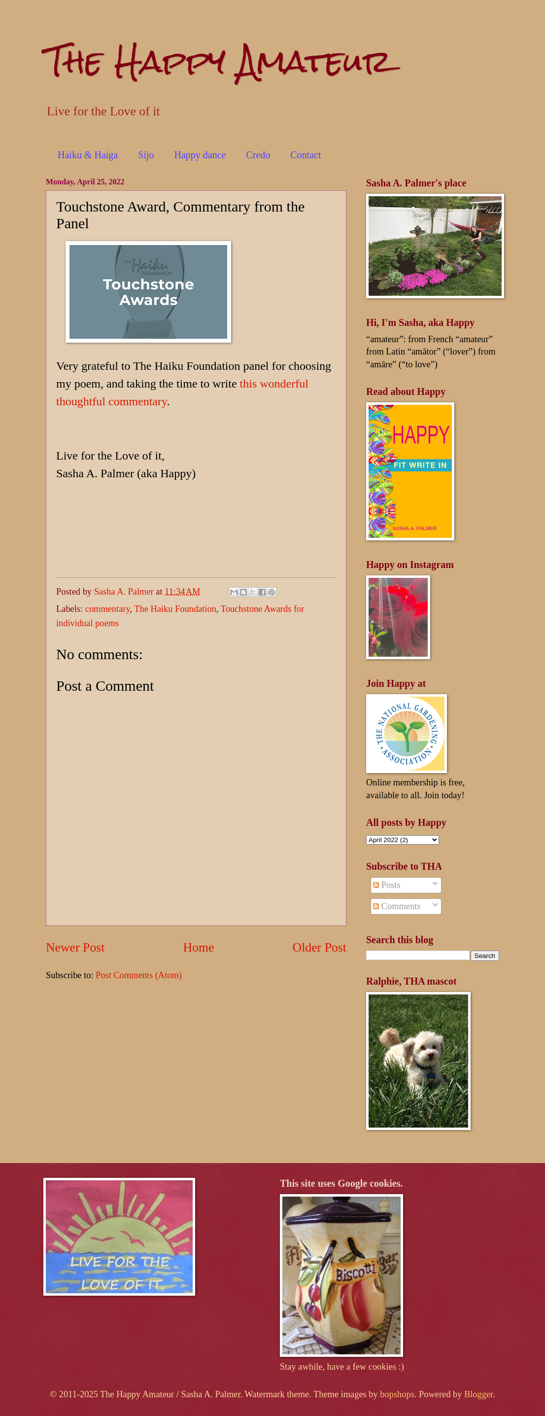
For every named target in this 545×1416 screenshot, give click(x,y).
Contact (305, 154)
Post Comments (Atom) (139, 975)
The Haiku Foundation (175, 609)
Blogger (478, 1394)
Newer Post (75, 947)
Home (198, 947)
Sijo (146, 154)
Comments (396, 906)
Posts (386, 885)
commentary (107, 609)
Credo (258, 154)
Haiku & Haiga (88, 154)
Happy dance (200, 154)
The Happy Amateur (219, 61)
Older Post (319, 947)
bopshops (397, 1394)
